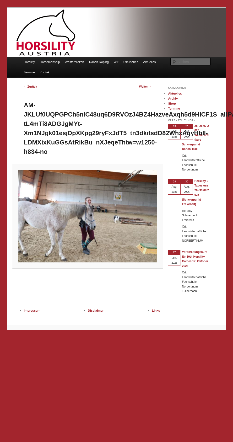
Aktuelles (149, 62)
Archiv (173, 98)
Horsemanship (50, 62)
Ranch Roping (99, 62)
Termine (29, 72)
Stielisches (130, 62)
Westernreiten (74, 62)
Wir (116, 62)
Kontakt (45, 72)
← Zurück (30, 86)
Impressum (32, 310)
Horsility (29, 62)
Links (156, 310)
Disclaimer (96, 310)
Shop (172, 103)
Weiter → (145, 86)
